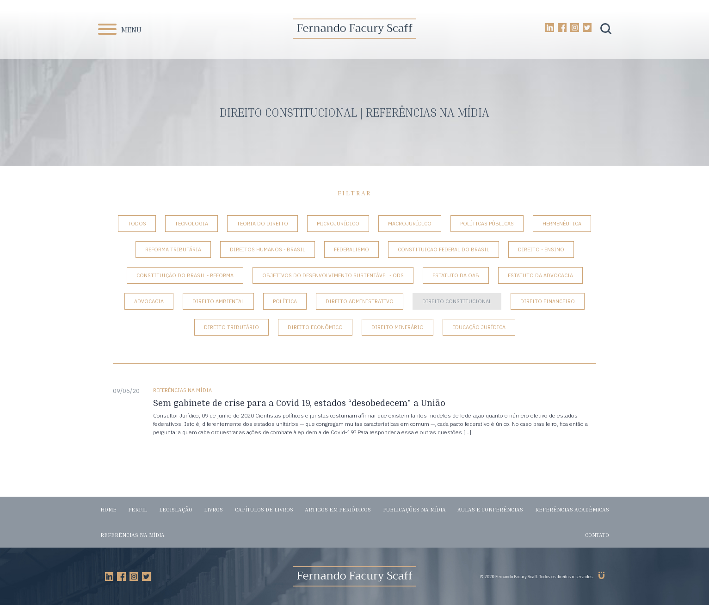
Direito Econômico (315, 327)
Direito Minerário (397, 327)
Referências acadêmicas (572, 509)
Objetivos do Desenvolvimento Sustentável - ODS (333, 275)
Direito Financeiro (547, 301)
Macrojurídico (410, 223)
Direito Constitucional (457, 301)
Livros (213, 509)
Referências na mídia (132, 534)
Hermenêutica (562, 223)
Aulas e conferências (490, 509)
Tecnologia (191, 223)
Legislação (175, 509)
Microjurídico (338, 223)
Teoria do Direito (262, 223)
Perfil (137, 509)
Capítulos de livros (264, 509)
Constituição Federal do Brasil (443, 249)
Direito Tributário (231, 327)
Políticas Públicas (487, 223)
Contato (597, 534)
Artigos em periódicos (338, 509)
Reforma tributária (173, 249)
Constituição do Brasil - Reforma (185, 275)
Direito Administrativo (360, 301)
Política (285, 301)
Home (108, 509)
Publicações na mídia (414, 509)
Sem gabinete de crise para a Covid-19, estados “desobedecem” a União (299, 402)
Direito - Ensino (541, 249)
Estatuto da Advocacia (540, 275)
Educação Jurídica (479, 327)
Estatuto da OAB (455, 275)
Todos (137, 223)
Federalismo (351, 249)
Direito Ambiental (218, 301)
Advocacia (149, 301)
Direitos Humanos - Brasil (267, 249)
